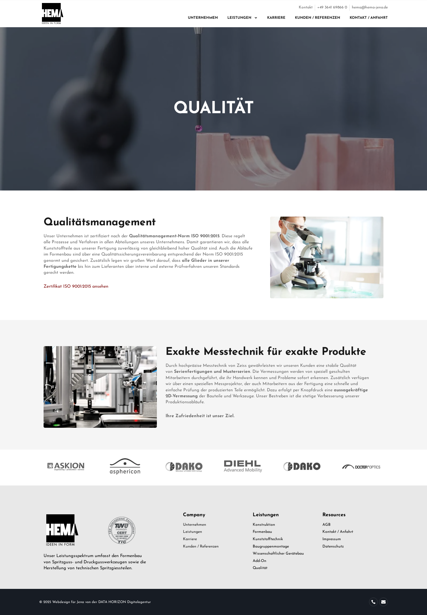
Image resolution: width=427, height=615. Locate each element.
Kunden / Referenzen (317, 18)
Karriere (276, 18)
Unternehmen (203, 18)
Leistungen (242, 18)
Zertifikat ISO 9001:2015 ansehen (76, 286)
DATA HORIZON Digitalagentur (124, 602)
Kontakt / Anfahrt (369, 18)
